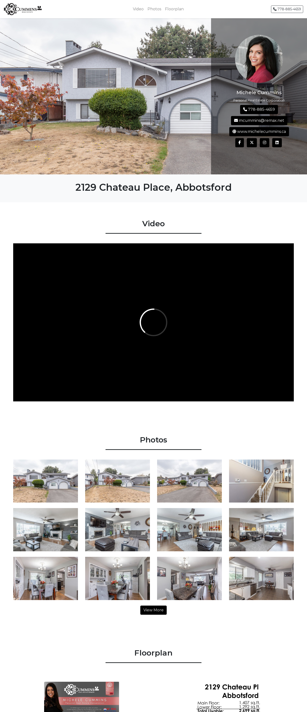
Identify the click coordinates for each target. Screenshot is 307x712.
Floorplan (174, 9)
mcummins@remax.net (259, 120)
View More (153, 610)
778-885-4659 (287, 9)
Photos (154, 9)
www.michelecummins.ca (259, 131)
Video (138, 9)
